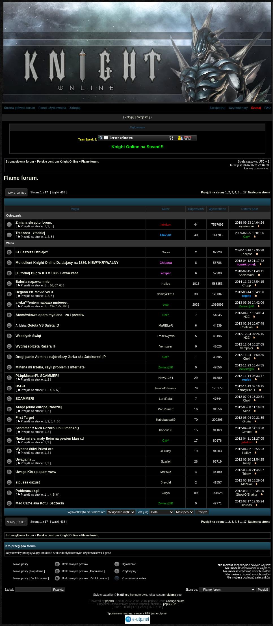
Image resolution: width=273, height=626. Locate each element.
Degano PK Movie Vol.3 (34, 292)
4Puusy (166, 451)
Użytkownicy (238, 107)
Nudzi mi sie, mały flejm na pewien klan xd (50, 439)
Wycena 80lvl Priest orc (34, 449)
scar (165, 304)
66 (51, 285)
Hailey (165, 283)
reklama (171, 594)
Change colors (175, 601)
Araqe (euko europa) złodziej (39, 407)
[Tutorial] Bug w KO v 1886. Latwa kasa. (47, 273)
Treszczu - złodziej (30, 233)
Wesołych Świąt (28, 336)
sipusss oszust (28, 482)
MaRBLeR (166, 325)
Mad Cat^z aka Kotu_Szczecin (40, 503)
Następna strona (259, 192)
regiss (246, 295)
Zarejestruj (218, 107)
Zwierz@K (246, 306)
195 (58, 306)
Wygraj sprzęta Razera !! (35, 346)
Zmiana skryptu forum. (34, 223)
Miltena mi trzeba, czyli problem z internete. (50, 367)
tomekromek (246, 264)
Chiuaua (166, 262)
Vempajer (165, 346)
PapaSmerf (166, 409)
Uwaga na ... (25, 459)
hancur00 (165, 430)
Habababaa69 (166, 419)
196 (64, 306)
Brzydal (166, 482)
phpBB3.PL (170, 604)
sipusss (246, 505)
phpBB (109, 601)
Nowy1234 (165, 377)
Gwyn (166, 252)
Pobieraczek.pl (27, 491)
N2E (247, 316)
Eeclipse (247, 254)
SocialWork (246, 275)
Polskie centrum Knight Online (57, 161)
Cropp (246, 285)
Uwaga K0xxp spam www (36, 472)
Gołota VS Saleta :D (43, 325)
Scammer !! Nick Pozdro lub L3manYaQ (47, 428)
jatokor (166, 224)
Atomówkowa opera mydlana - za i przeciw (50, 315)
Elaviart (166, 235)
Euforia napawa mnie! (33, 282)
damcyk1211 (165, 294)
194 (52, 306)
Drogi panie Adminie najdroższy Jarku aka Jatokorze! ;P (61, 357)
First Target (25, 418)
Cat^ (246, 236)
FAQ (267, 107)
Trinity (246, 463)
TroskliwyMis (166, 336)
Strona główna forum (19, 107)
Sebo (246, 411)
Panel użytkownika (52, 107)
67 (56, 285)
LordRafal (166, 398)
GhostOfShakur (246, 494)
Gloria (246, 421)
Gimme (247, 431)
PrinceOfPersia (165, 388)
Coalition (246, 327)
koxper (166, 273)
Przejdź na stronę (212, 192)
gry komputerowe (136, 594)
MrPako (165, 472)
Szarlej (166, 461)
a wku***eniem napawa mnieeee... (43, 303)
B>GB (20, 386)
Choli (246, 358)
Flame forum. (90, 161)
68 (60, 285)
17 (244, 192)
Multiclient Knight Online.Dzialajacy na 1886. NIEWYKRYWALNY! (68, 263)
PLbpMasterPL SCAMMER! (37, 376)
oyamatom (246, 226)
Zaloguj (75, 107)
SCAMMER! (25, 399)
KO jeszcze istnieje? (32, 252)
